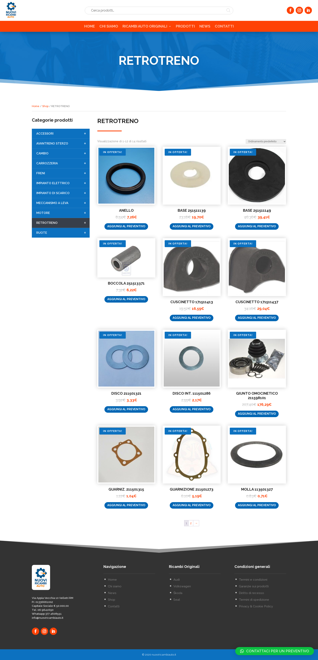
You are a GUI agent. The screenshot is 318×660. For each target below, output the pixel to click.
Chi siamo (114, 616)
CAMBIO (63, 162)
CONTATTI (224, 27)
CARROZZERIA (63, 172)
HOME (89, 27)
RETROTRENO (63, 232)
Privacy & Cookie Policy (256, 636)
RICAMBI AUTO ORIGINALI (144, 27)
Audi (176, 609)
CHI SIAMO (108, 27)
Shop (45, 106)
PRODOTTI (185, 27)
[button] (274, 651)
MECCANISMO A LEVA (63, 212)
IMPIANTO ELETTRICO (63, 192)
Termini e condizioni (253, 609)
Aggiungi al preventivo (126, 259)
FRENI (63, 182)
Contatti (113, 636)
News (112, 623)
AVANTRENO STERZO (63, 152)
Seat (176, 629)
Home (35, 106)
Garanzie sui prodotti (254, 616)
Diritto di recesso (251, 623)
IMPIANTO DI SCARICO (63, 202)
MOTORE (63, 222)
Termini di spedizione (254, 629)
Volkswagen (182, 616)
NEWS (204, 27)
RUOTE (63, 242)
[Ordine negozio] (266, 174)
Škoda (177, 623)
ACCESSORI (63, 143)
